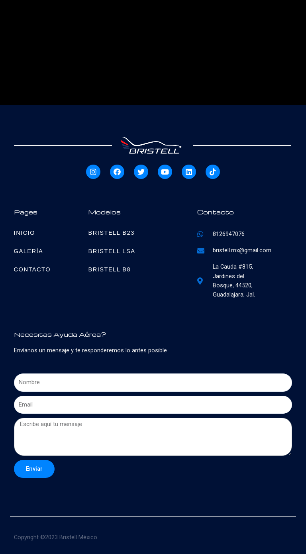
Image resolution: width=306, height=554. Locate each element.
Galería (28, 251)
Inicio (24, 233)
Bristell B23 (111, 233)
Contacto (32, 269)
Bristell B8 (109, 269)
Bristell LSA (111, 251)
